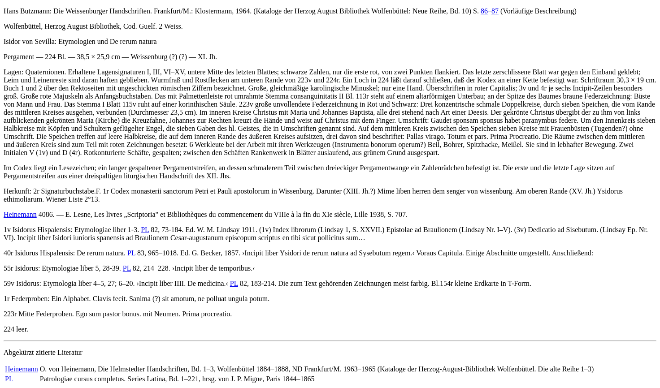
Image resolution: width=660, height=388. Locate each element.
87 (495, 11)
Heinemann (20, 214)
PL (145, 229)
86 (484, 11)
